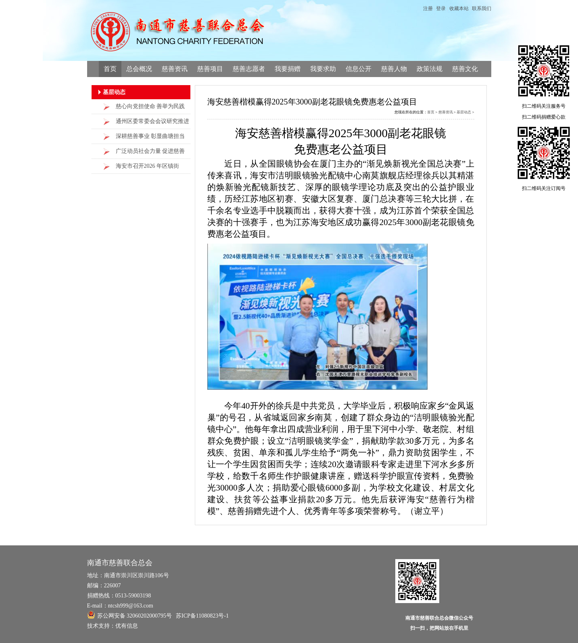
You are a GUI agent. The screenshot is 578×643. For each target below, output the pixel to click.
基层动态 (464, 112)
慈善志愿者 (249, 68)
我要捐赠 (287, 68)
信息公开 (358, 68)
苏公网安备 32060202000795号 (129, 615)
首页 (110, 68)
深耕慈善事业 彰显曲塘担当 (150, 136)
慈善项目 (210, 68)
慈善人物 (394, 68)
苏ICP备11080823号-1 (202, 616)
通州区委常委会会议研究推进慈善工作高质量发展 (152, 123)
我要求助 (323, 68)
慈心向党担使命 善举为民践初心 (150, 108)
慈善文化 (465, 68)
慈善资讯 (175, 68)
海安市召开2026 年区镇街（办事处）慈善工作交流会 (150, 168)
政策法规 (429, 68)
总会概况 (139, 68)
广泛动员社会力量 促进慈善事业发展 (150, 153)
